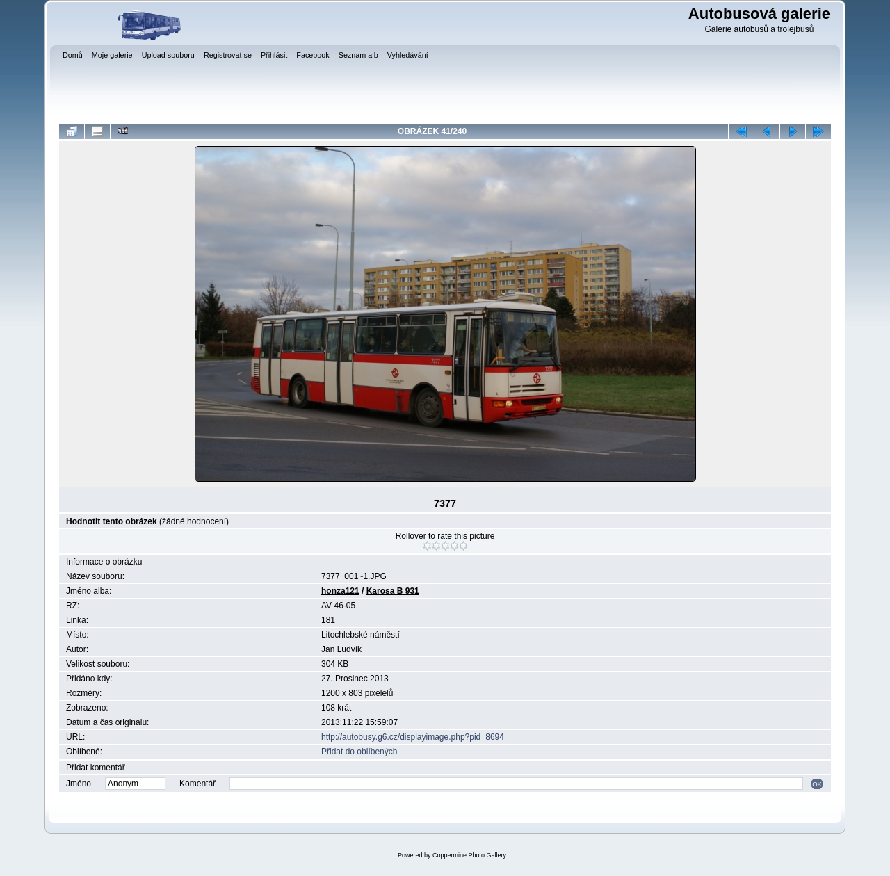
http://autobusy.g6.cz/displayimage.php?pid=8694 (412, 737)
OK (817, 784)
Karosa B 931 (392, 591)
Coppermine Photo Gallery (469, 855)
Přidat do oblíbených (359, 751)
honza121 (340, 591)
